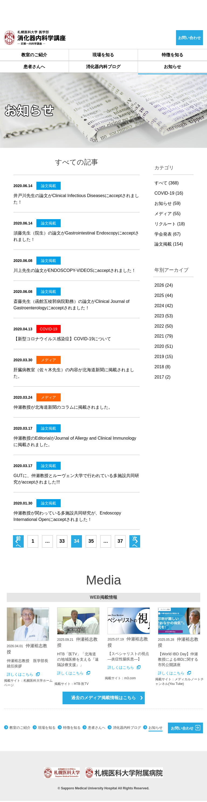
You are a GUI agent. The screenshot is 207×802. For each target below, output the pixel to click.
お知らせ (172, 67)
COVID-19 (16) (168, 194)
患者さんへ (34, 67)
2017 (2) (162, 378)
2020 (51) (163, 347)
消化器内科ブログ (103, 67)
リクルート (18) (169, 225)
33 (62, 542)
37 (120, 542)
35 (91, 542)
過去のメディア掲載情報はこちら (107, 698)
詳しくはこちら (23, 675)
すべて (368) (166, 184)
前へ (18, 543)
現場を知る (103, 55)
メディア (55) (167, 214)
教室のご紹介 (34, 55)
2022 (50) (163, 327)
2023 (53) (163, 317)
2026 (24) (163, 286)
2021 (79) (163, 337)
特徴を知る (172, 55)
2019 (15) (163, 357)
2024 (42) (163, 306)
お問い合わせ (186, 728)
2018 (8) (162, 368)
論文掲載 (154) (168, 245)
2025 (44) (163, 296)
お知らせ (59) (167, 204)
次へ (134, 543)
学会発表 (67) (167, 235)
